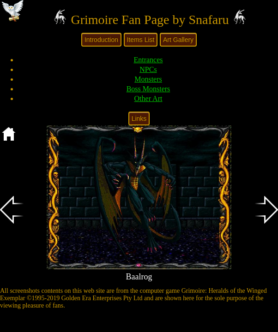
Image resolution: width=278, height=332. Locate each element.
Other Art (148, 98)
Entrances (148, 60)
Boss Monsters (148, 89)
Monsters (148, 79)
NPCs (148, 69)
